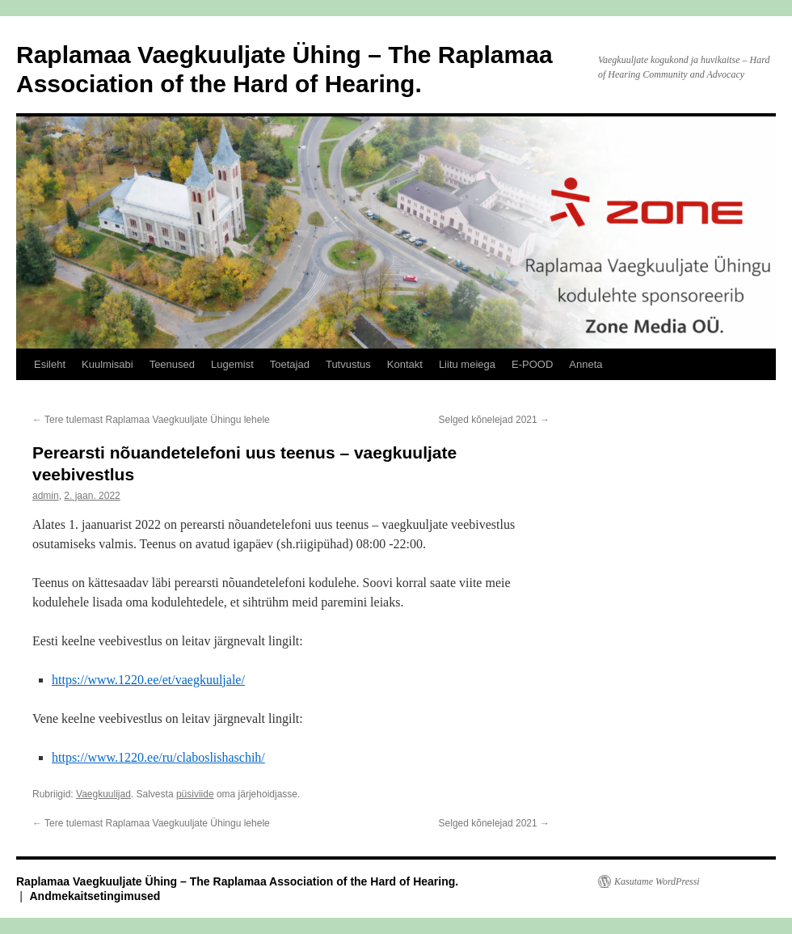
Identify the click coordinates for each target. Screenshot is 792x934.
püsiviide (195, 794)
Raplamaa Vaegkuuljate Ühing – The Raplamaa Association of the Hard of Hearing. (237, 881)
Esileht (49, 364)
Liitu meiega (467, 364)
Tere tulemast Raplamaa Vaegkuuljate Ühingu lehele (151, 419)
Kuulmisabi (107, 364)
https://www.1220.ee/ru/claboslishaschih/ (158, 757)
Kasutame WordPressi (657, 881)
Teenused (172, 364)
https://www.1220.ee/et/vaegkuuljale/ (148, 680)
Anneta (585, 364)
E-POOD (532, 364)
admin (45, 495)
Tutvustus (348, 364)
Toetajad (290, 364)
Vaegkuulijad (103, 794)
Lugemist (232, 364)
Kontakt (405, 364)
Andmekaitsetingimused (95, 896)
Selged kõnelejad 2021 (494, 419)
